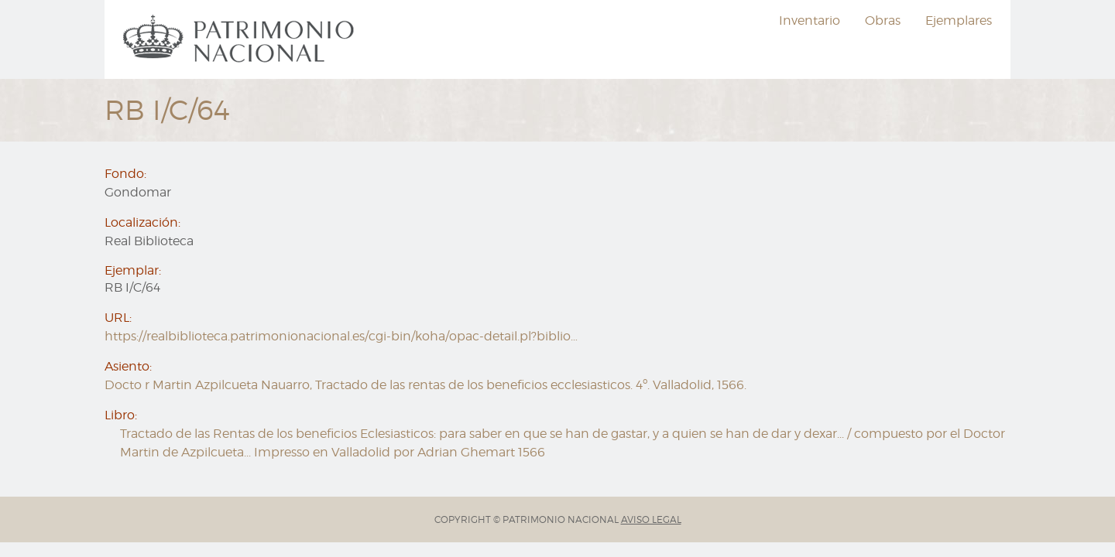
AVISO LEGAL (651, 519)
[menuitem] (241, 39)
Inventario (809, 20)
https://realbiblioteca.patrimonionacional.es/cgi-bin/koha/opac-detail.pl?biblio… (341, 336)
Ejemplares (958, 20)
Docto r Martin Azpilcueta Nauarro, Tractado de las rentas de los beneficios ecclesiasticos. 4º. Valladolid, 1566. (425, 385)
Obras (883, 20)
